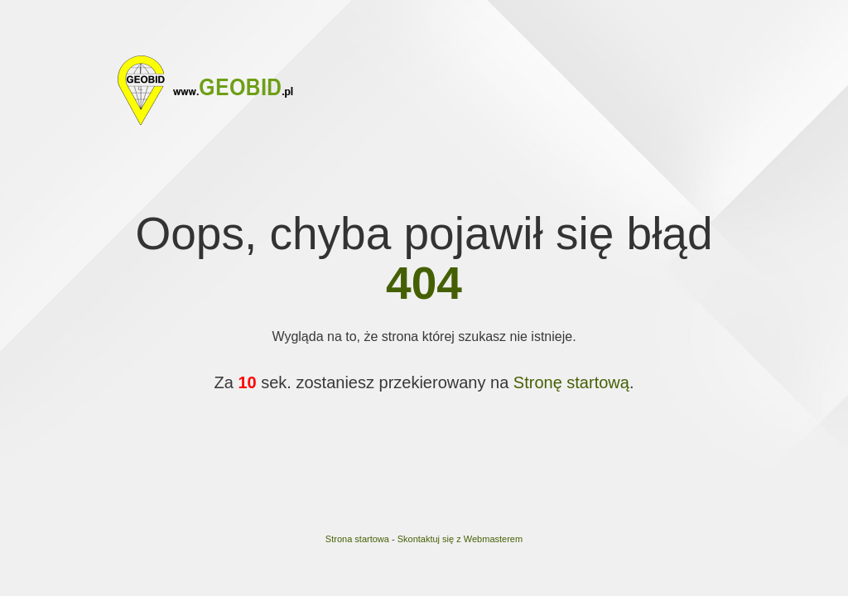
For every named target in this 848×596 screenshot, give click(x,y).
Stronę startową (571, 382)
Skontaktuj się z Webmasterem (460, 539)
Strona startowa (357, 539)
